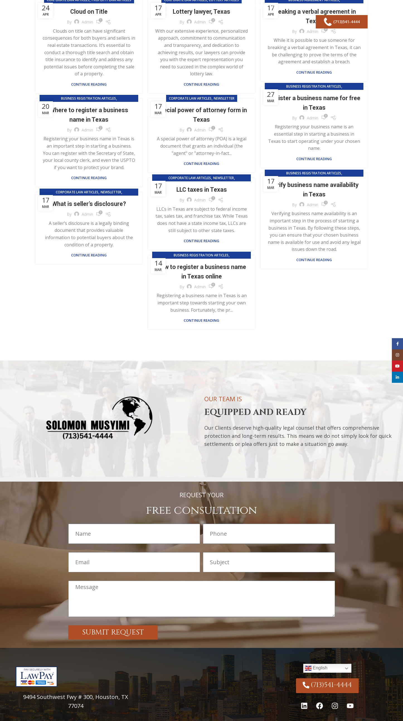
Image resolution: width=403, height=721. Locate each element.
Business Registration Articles (313, 86)
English (316, 668)
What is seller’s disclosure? (89, 204)
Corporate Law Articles (190, 98)
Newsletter (224, 98)
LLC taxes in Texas (201, 189)
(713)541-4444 (342, 25)
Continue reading (89, 84)
